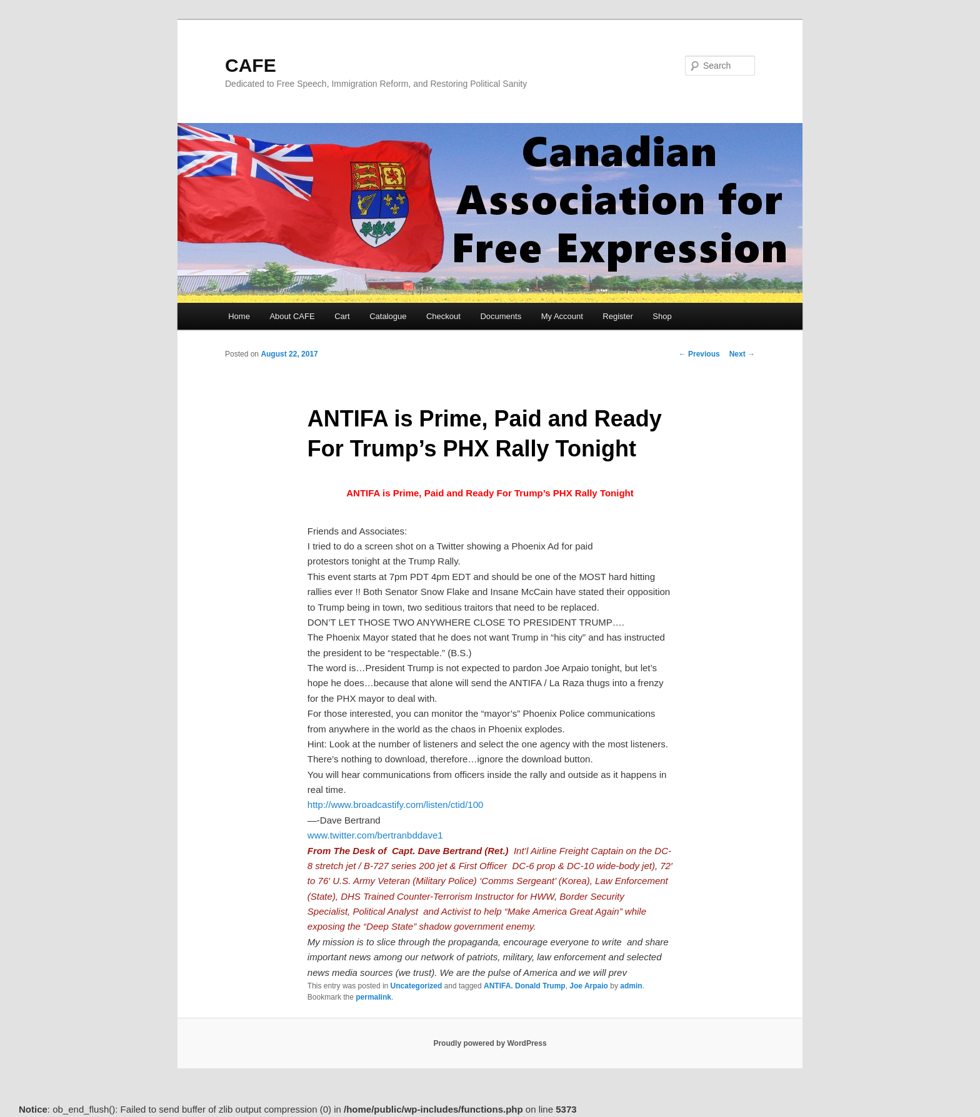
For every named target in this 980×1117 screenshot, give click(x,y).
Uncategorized (416, 986)
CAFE (250, 65)
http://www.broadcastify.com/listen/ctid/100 (396, 804)
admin (631, 986)
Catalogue (387, 316)
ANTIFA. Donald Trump (525, 986)
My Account (562, 316)
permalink (373, 997)
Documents (500, 316)
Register (617, 316)
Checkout (443, 316)
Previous (699, 354)
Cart (342, 316)
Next (742, 354)
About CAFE (291, 316)
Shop (661, 316)
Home (239, 316)
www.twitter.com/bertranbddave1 (375, 835)
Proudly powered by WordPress (489, 1043)
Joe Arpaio (588, 986)
